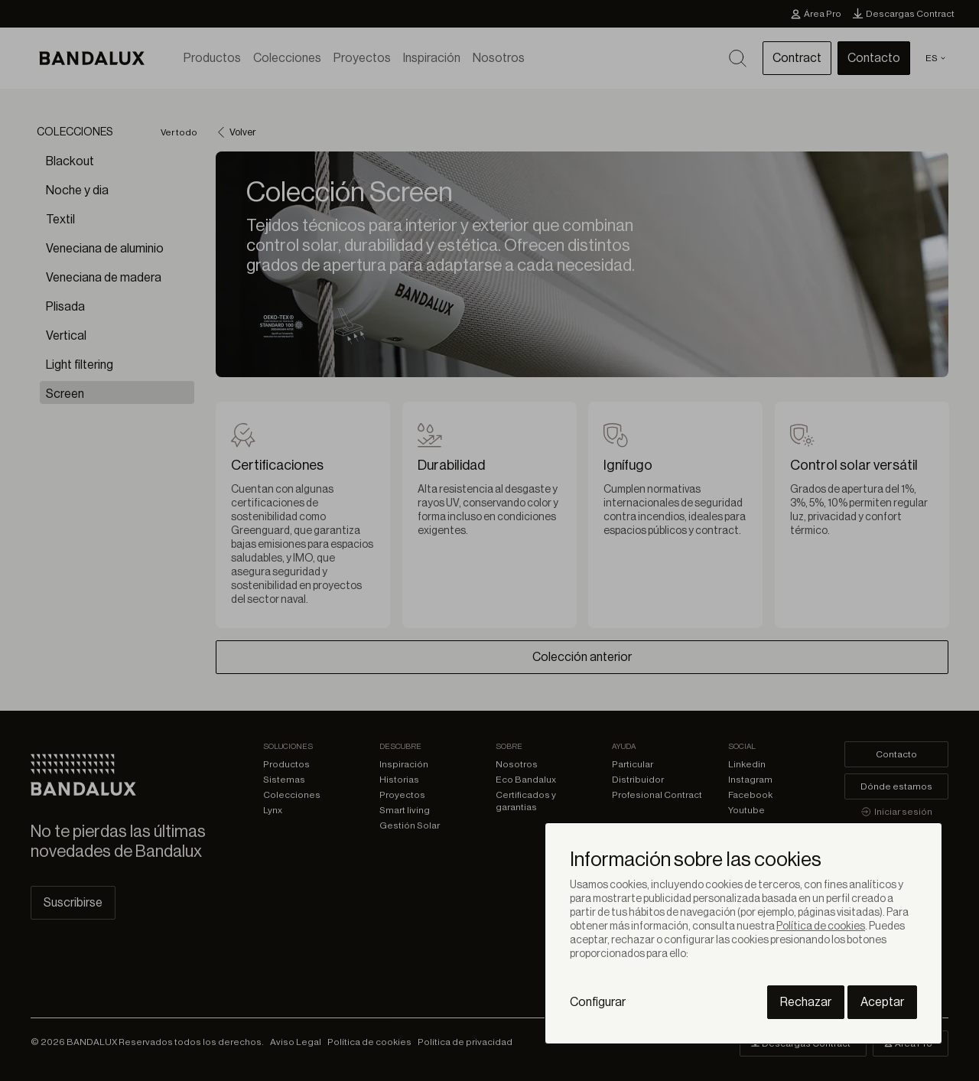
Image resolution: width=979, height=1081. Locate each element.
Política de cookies (820, 926)
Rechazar (805, 1002)
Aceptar (882, 1002)
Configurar (598, 1002)
